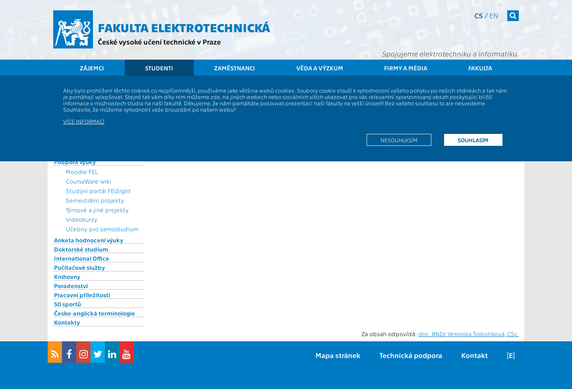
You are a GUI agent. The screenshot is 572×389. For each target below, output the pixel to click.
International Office (81, 258)
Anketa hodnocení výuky (88, 240)
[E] (511, 355)
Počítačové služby (79, 267)
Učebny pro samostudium (102, 228)
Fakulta (480, 68)
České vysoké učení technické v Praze (159, 41)
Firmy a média (405, 68)
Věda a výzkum (319, 68)
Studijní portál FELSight (98, 190)
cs (478, 15)
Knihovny (67, 276)
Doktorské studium (81, 249)
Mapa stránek (337, 355)
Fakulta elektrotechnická (184, 27)
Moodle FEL (81, 171)
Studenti (159, 68)
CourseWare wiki (88, 181)
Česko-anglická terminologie (94, 313)
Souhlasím (473, 140)
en (494, 15)
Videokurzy (81, 219)
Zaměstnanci (234, 68)
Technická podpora (410, 355)
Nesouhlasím (399, 140)
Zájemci (92, 68)
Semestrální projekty (95, 200)
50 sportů (67, 304)
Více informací (83, 121)
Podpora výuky (75, 161)
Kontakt (474, 355)
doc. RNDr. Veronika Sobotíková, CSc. (468, 333)
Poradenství (71, 285)
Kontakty (67, 322)
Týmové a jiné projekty (97, 209)
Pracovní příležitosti (82, 294)
